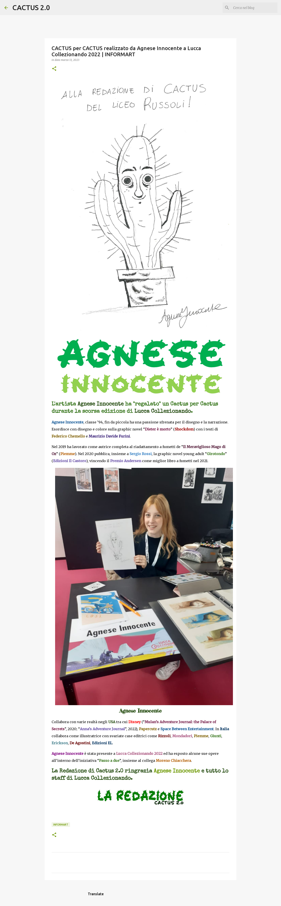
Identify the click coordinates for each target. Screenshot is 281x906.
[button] (54, 69)
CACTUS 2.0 (31, 7)
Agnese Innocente (177, 771)
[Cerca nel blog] (254, 7)
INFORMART (60, 824)
